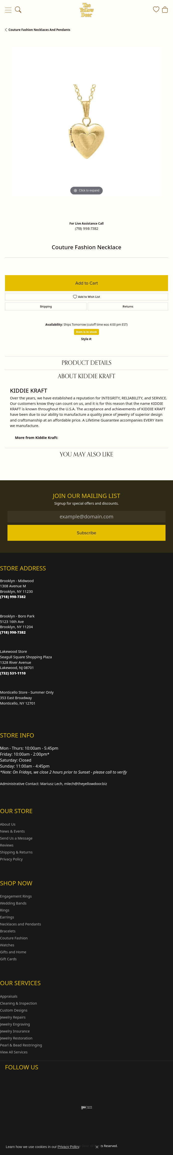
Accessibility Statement (128, 1132)
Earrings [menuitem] (7, 917)
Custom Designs (13, 1010)
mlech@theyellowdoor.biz (85, 783)
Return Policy (37, 1132)
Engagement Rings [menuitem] (16, 896)
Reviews (6, 845)
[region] (86, 128)
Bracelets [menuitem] (7, 931)
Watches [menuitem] (7, 945)
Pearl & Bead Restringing (21, 1045)
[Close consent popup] (96, 1147)
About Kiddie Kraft (86, 376)
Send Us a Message (16, 838)
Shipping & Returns (16, 852)
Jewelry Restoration (16, 1038)
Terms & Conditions (91, 1132)
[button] (18, 10)
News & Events (12, 831)
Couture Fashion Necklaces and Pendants (39, 30)
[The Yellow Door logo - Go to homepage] (86, 10)
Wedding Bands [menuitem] (13, 903)
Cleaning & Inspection (18, 1003)
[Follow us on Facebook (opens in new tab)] (22, 1077)
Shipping (46, 306)
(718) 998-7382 (86, 228)
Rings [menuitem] (4, 910)
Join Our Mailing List (86, 495)
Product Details (86, 363)
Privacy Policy (11, 859)
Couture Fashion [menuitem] (14, 938)
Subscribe (86, 532)
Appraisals (8, 996)
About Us (7, 824)
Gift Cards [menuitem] (8, 959)
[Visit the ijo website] (86, 1107)
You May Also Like (86, 454)
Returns (128, 306)
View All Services (14, 1052)
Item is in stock (86, 332)
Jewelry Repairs (12, 1017)
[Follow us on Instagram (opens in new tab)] (10, 1077)
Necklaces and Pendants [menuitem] (20, 924)
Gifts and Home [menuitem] (13, 952)
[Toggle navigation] (8, 10)
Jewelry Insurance (15, 1031)
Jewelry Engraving (15, 1024)
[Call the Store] (13, 596)
